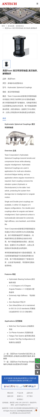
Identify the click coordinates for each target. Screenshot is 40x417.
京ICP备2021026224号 (25, 411)
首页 (3, 26)
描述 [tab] (4, 118)
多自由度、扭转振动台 (16, 26)
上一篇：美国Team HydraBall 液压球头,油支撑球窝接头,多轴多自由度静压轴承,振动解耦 (19, 356)
